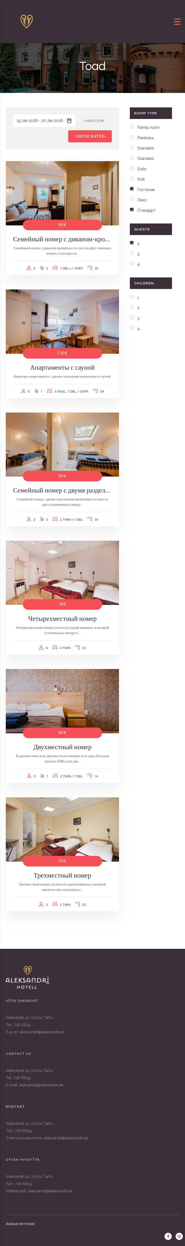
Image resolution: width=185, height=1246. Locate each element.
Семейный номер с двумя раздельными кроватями (62, 490)
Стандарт (146, 210)
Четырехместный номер (62, 618)
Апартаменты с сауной (62, 367)
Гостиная (146, 189)
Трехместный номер (62, 875)
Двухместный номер (62, 747)
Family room (148, 127)
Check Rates (92, 136)
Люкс (142, 200)
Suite (141, 169)
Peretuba (145, 138)
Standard (145, 148)
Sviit (141, 179)
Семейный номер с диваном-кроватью (62, 239)
